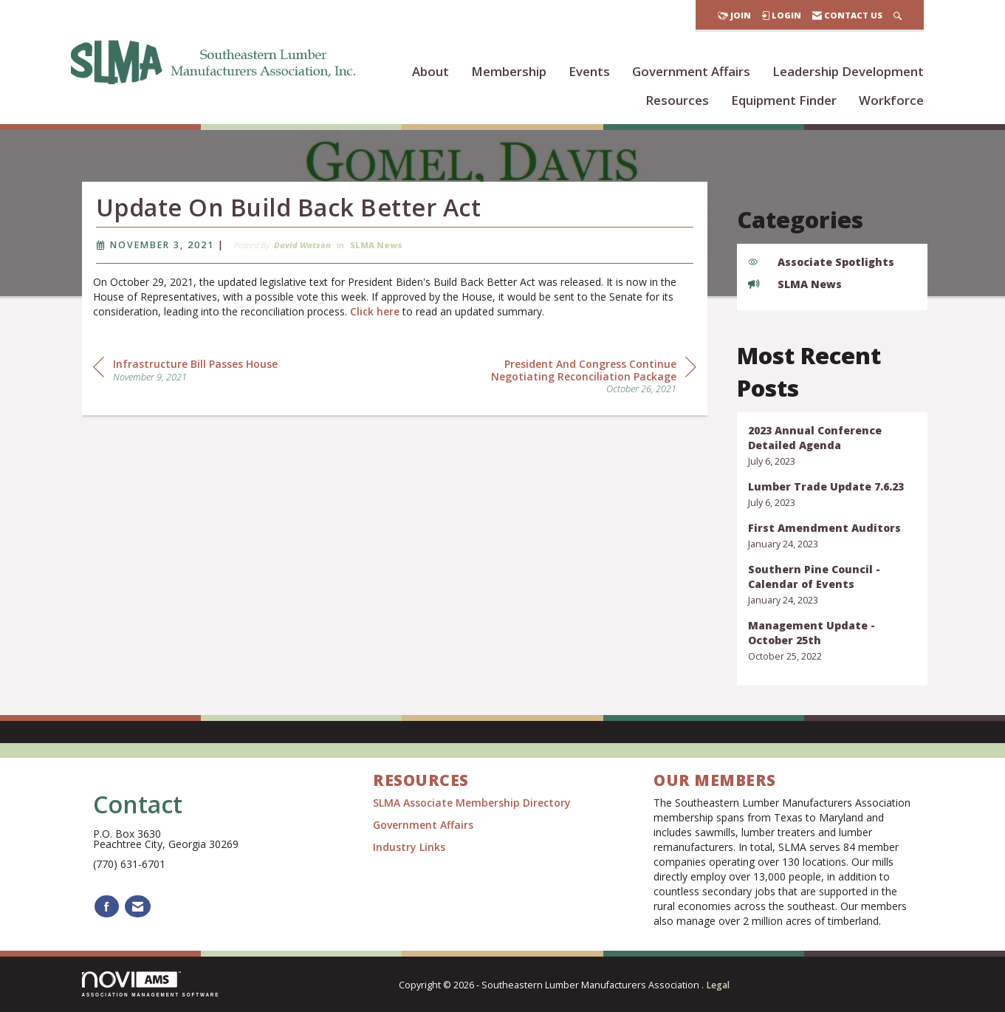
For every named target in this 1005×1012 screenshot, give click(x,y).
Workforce (891, 100)
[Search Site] (897, 15)
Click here (374, 314)
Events (589, 71)
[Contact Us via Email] (137, 907)
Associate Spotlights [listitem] (821, 262)
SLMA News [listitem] (795, 284)
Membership (508, 71)
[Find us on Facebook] (106, 907)
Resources (677, 100)
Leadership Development (848, 71)
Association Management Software (151, 984)
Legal (718, 985)
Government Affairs (691, 71)
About (430, 71)
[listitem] (832, 445)
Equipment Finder (784, 100)
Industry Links (409, 847)
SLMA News (376, 247)
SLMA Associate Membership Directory (473, 803)
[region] (585, 377)
